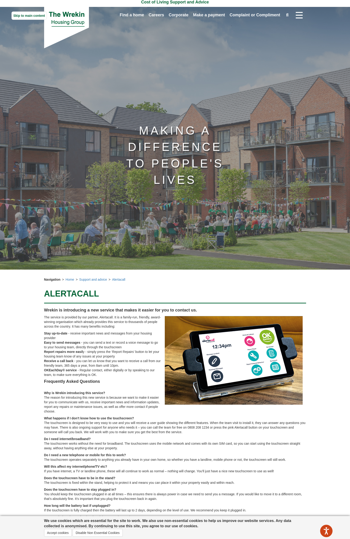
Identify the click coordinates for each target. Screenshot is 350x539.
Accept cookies (58, 533)
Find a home (132, 15)
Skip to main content (29, 15)
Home (69, 279)
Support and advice (93, 279)
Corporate (178, 15)
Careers (156, 15)
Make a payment (209, 15)
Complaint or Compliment (255, 15)
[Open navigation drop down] (299, 15)
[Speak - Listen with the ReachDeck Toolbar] (326, 531)
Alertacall (118, 279)
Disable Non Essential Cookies (98, 533)
